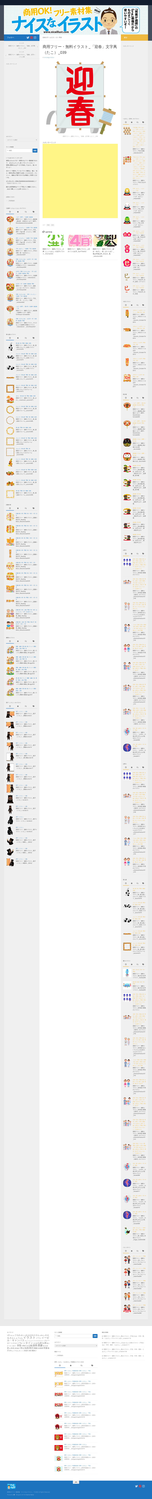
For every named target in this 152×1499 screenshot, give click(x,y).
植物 (27, 343)
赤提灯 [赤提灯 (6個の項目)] (26, 1351)
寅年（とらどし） (20, 227)
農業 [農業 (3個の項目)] (30, 1350)
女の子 (17, 624)
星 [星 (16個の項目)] (8, 1348)
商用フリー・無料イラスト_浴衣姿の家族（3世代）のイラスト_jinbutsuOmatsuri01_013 (139, 700)
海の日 (137, 969)
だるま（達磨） (141, 439)
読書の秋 (18, 513)
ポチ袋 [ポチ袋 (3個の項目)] (35, 1343)
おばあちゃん (29, 611)
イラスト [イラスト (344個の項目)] (29, 1337)
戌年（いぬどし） (140, 145)
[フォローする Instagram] (35, 37)
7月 (143, 561)
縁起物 (31, 217)
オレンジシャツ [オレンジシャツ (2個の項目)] (29, 1340)
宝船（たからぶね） (21, 259)
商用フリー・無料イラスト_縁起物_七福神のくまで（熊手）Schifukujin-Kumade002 (26, 312)
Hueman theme (30, 1494)
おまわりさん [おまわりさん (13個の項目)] (33, 1335)
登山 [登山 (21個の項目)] (22, 1348)
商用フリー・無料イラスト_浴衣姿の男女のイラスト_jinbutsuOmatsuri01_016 (139, 636)
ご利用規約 (11, 201)
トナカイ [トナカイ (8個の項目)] (14, 1343)
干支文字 (141, 233)
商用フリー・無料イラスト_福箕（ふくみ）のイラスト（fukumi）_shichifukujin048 (26, 288)
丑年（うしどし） (31, 294)
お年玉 (17, 271)
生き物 (134, 1231)
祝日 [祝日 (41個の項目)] (31, 1348)
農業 (35, 646)
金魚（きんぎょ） (137, 1228)
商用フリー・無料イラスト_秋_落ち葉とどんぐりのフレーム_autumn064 (26, 442)
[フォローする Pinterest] (31, 37)
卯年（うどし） (83, 1370)
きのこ (17, 396)
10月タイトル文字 (137, 310)
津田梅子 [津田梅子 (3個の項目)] (17, 1348)
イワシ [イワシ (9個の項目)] (38, 1338)
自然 (30, 343)
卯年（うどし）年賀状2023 (71, 1370)
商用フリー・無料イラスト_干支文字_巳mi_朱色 (139, 292)
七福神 (26, 217)
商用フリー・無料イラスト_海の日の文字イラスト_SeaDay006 (139, 975)
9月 (22, 513)
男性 (137, 561)
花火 (137, 559)
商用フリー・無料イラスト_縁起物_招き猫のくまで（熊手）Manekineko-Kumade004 (139, 431)
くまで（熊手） (20, 217)
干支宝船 (135, 127)
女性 (140, 561)
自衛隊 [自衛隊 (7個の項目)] (40, 1348)
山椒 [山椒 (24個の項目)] (30, 1345)
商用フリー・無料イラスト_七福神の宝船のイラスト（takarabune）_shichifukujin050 (26, 265)
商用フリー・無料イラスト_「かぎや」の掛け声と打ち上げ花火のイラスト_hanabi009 (139, 736)
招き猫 (139, 405)
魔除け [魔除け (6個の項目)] (34, 1351)
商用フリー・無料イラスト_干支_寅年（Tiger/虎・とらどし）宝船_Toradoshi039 (26, 242)
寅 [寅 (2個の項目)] (27, 1346)
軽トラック (30, 646)
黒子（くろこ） (20, 711)
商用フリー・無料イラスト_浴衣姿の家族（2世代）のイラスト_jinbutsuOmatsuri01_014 (139, 676)
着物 (140, 559)
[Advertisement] (80, 158)
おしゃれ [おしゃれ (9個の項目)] (24, 1335)
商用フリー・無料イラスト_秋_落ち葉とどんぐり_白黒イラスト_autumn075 (26, 358)
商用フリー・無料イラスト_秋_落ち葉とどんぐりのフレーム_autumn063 (26, 452)
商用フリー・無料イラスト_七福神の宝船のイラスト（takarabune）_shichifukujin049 (26, 277)
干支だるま (136, 157)
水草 (144, 1228)
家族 (17, 648)
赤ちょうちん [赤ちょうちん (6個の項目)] (14, 1351)
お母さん (137, 564)
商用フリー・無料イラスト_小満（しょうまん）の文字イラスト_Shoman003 (54, 251)
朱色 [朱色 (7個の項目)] (12, 1348)
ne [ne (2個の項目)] (13, 1335)
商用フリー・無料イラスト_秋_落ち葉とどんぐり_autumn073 (139, 937)
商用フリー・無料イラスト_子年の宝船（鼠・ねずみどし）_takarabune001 (26, 252)
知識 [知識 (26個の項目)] (27, 1348)
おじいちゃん (138, 606)
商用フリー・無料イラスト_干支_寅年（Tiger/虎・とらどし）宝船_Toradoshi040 (26, 231)
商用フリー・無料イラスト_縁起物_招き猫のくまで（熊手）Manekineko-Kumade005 (139, 413)
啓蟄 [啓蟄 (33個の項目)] (19, 1345)
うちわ (134, 624)
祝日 (134, 969)
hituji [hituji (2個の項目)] (11, 1335)
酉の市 (26, 306)
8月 (137, 562)
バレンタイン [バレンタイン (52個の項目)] (25, 1343)
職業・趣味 (19, 646)
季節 (60, 37)
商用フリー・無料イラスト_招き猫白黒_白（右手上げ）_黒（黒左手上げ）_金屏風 (139, 514)
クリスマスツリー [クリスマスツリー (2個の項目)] (39, 1340)
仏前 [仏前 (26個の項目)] (40, 1343)
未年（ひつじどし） (138, 170)
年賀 (48, 225)
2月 (134, 1256)
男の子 (32, 622)
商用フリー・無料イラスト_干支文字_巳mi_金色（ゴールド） (139, 279)
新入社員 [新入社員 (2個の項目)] (45, 1346)
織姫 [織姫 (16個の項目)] (36, 1348)
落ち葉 (17, 343)
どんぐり (18, 353)
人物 (25, 610)
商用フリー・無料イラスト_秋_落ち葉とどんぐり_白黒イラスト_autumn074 (26, 368)
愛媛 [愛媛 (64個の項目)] (40, 1345)
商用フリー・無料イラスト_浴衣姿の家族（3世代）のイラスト (139, 722)
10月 (30, 513)
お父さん (141, 562)
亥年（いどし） (137, 146)
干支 (31, 227)
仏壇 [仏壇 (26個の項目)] (44, 1343)
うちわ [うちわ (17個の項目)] (17, 1335)
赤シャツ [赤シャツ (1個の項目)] (21, 1350)
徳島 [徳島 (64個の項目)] (35, 1345)
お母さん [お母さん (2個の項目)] (42, 1335)
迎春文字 (45, 37)
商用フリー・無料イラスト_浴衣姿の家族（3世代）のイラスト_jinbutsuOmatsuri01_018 (139, 594)
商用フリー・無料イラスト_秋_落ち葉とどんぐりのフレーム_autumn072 (26, 389)
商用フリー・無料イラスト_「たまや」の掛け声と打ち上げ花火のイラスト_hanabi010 (139, 1203)
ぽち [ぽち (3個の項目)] (21, 1338)
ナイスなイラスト (49, 57)
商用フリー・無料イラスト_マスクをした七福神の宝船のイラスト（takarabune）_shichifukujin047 (26, 324)
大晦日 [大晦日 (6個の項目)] (24, 1346)
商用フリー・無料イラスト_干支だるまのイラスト (139, 182)
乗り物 (24, 646)
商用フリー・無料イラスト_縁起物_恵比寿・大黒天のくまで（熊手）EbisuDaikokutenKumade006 (26, 221)
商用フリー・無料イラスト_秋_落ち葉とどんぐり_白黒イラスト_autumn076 (26, 347)
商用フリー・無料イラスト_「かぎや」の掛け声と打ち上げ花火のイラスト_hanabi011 (139, 752)
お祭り (136, 581)
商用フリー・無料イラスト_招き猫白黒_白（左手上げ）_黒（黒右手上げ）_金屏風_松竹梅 (139, 471)
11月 (18, 308)
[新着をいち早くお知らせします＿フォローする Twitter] (28, 37)
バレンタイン (139, 1256)
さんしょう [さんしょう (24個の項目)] (14, 1338)
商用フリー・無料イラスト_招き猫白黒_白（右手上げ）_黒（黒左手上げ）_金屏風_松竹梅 (139, 485)
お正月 (52, 37)
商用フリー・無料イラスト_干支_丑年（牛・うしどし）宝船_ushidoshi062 (26, 300)
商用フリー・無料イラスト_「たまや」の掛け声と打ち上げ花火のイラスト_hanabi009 (139, 1219)
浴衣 (134, 559)
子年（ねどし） (20, 248)
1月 (56, 37)
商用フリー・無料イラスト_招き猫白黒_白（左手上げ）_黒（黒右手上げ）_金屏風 (139, 500)
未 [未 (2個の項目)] (10, 1348)
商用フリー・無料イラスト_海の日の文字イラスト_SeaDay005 (139, 988)
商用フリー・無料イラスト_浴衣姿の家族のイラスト (139, 572)
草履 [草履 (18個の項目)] (45, 1348)
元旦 (52, 225)
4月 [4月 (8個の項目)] (8, 1335)
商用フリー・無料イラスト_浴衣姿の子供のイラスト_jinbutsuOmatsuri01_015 (139, 654)
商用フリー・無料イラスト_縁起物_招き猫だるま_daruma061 (139, 459)
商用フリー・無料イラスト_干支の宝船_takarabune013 (139, 151)
